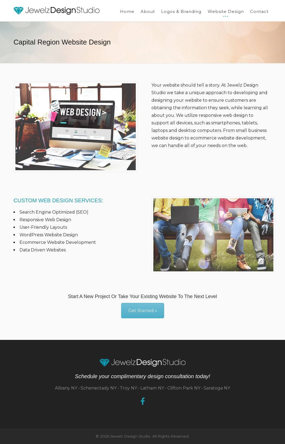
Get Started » (142, 310)
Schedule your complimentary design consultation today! (142, 376)
